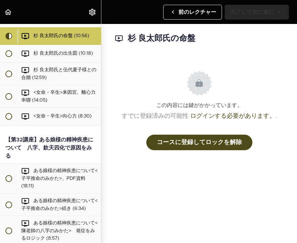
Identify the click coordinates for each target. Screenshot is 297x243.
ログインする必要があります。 (232, 116)
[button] (8, 12)
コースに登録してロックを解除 (199, 142)
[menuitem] (92, 12)
